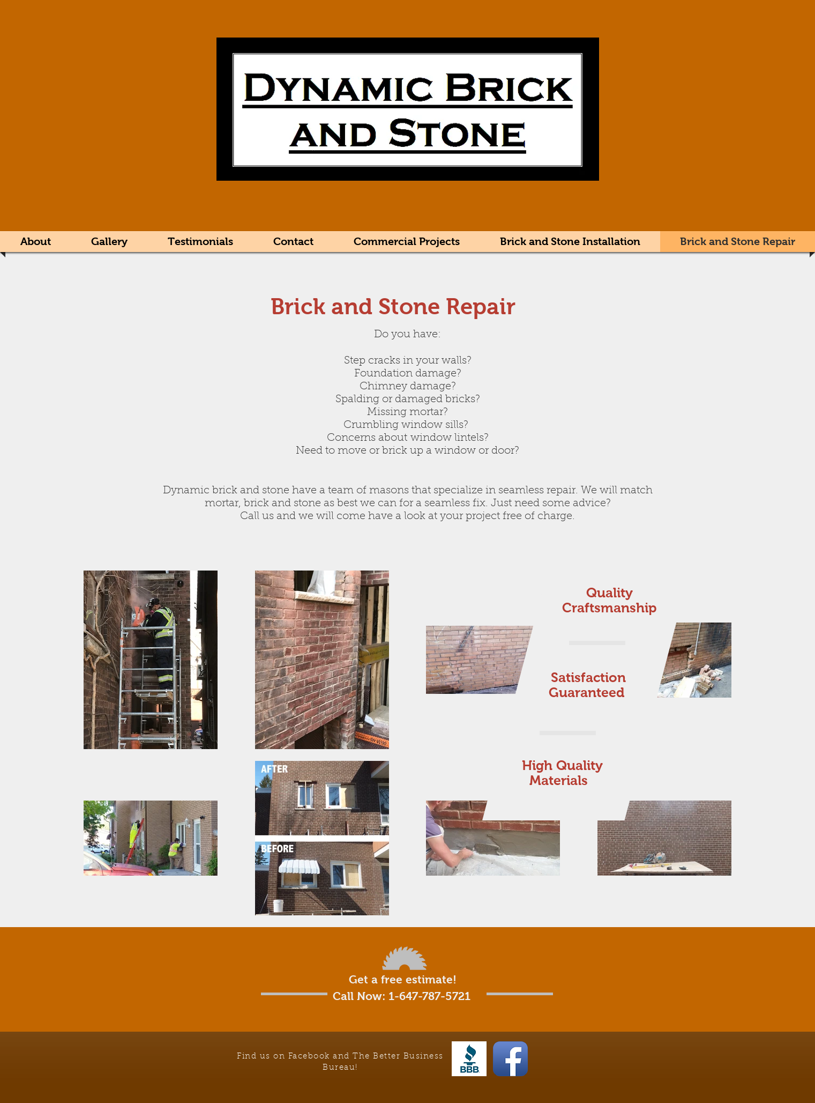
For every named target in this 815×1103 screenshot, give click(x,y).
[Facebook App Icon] (510, 1058)
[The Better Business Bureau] (469, 1058)
